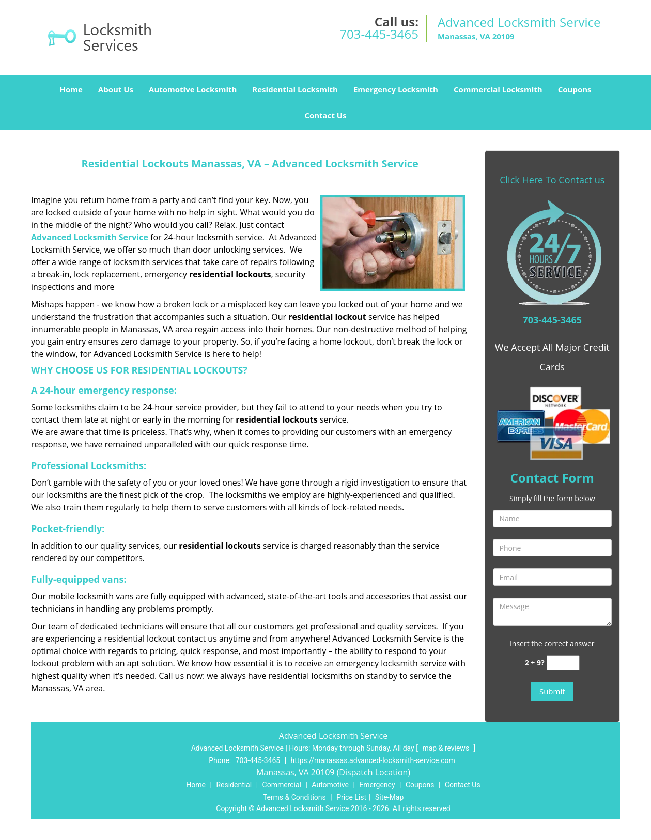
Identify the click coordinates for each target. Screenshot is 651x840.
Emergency (377, 785)
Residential (234, 785)
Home (70, 89)
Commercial (281, 785)
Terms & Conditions (294, 797)
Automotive (330, 785)
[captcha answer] (563, 662)
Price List (351, 797)
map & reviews (446, 748)
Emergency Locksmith (395, 89)
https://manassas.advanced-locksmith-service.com (373, 760)
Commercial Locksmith (498, 89)
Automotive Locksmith (193, 89)
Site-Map (389, 797)
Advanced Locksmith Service (89, 237)
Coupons (575, 89)
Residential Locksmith (295, 89)
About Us (115, 89)
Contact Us (325, 115)
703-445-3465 (379, 33)
